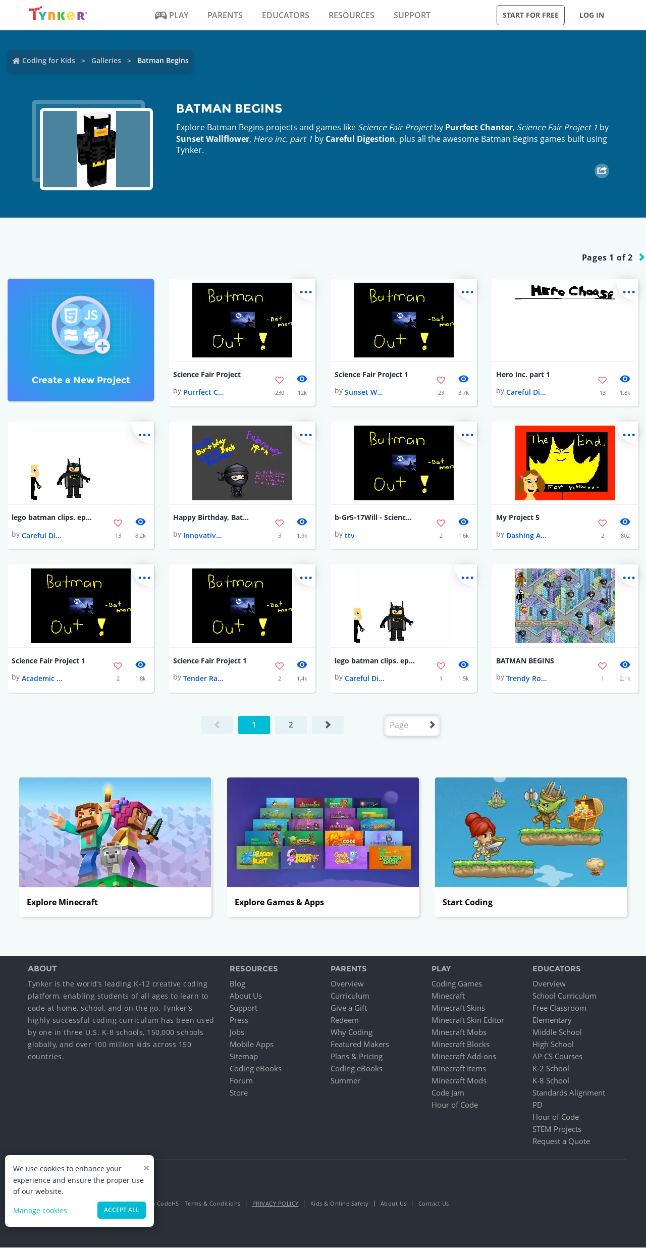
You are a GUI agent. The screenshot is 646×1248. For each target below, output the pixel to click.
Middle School (557, 1032)
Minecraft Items (459, 1069)
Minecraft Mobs (459, 1032)
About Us (246, 996)
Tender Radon (203, 679)
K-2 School (550, 1069)
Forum (241, 1081)
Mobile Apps (252, 1044)
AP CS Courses (557, 1057)
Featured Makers (360, 1044)
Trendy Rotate (526, 679)
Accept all (121, 1210)
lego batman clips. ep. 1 (52, 518)
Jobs (237, 1032)
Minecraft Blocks (461, 1044)
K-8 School (550, 1081)
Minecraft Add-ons (464, 1057)
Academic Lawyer (42, 679)
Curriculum (350, 996)
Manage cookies (40, 1210)
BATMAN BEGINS (525, 660)
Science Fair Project (207, 374)
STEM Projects (556, 1129)
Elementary (552, 1020)
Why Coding (351, 1032)
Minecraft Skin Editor (468, 1020)
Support (243, 1008)
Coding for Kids (48, 60)
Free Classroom (559, 1008)
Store (239, 1093)
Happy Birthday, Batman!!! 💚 (213, 518)
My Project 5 (518, 518)
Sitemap (244, 1057)
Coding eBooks (256, 1069)
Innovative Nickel (203, 535)
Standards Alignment (568, 1093)
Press (239, 1020)
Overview (347, 984)
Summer (345, 1081)
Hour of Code (455, 1105)
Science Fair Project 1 (371, 374)
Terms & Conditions (213, 1204)
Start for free (531, 15)
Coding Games (457, 984)
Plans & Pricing (357, 1057)
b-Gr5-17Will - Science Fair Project (375, 518)
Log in (591, 15)
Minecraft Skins (458, 1008)
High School (553, 1044)
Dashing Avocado (526, 535)
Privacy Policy (275, 1204)
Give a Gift (349, 1008)
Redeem (345, 1020)
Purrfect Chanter (479, 127)
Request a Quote (561, 1141)
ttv (350, 535)
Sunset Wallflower (212, 138)
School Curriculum (564, 996)
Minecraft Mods (459, 1081)
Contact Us (433, 1204)
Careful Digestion (360, 138)
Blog (237, 984)
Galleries (106, 60)
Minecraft (448, 996)
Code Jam (448, 1093)
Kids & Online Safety (339, 1204)
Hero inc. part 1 (523, 374)
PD (537, 1105)
